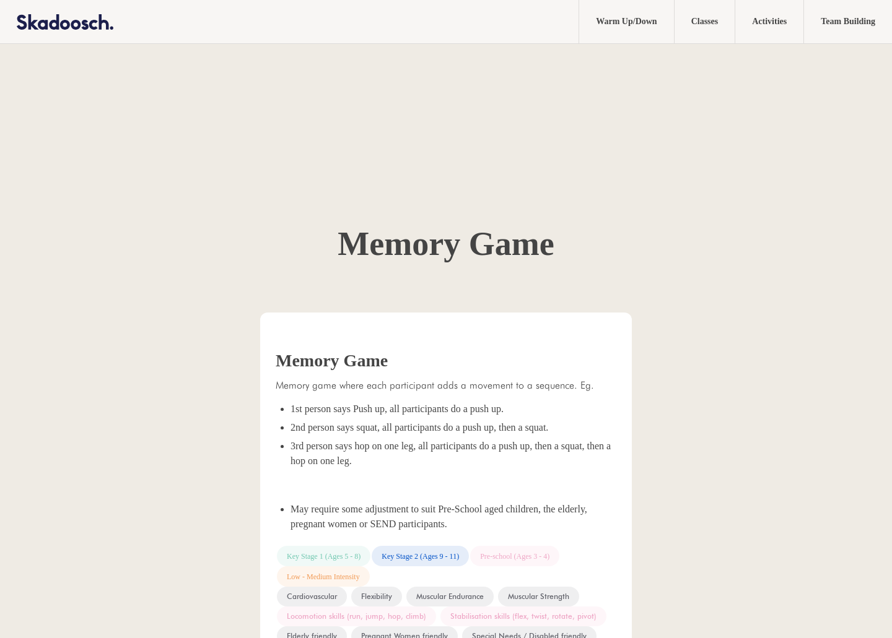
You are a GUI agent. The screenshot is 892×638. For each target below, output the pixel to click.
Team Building (848, 21)
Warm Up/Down (626, 21)
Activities (769, 21)
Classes (705, 21)
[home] (56, 21)
